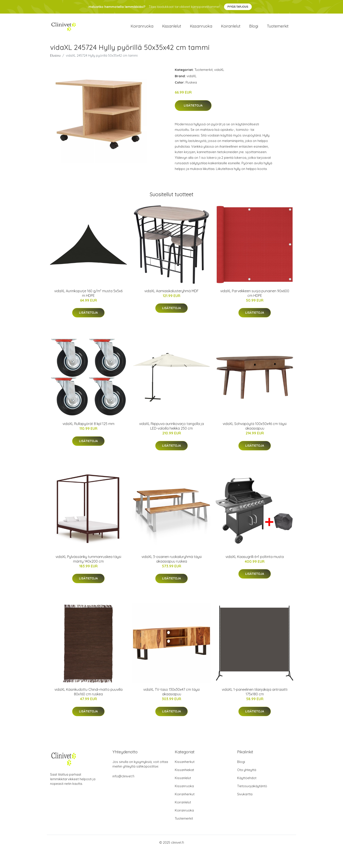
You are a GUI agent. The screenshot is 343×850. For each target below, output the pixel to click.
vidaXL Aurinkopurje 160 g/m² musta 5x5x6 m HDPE (88, 293)
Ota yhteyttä (246, 770)
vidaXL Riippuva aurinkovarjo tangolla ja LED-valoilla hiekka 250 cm (171, 426)
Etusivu (55, 55)
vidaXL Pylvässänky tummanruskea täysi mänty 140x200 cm (88, 558)
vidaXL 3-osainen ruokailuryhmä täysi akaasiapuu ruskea (172, 558)
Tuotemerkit (278, 26)
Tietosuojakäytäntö (252, 786)
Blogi (253, 26)
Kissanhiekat (184, 770)
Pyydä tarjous (238, 6)
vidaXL (219, 70)
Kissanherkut (184, 762)
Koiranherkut (184, 794)
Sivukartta (244, 794)
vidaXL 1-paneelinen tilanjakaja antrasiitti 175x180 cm (254, 691)
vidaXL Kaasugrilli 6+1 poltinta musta (255, 556)
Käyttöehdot (246, 778)
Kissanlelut (171, 26)
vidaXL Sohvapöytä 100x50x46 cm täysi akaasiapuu (255, 426)
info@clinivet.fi (123, 776)
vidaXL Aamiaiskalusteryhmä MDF (171, 291)
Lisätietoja (193, 105)
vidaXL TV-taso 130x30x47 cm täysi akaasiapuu (171, 691)
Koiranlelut (230, 26)
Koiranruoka (142, 26)
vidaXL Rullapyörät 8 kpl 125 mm (88, 424)
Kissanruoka (201, 26)
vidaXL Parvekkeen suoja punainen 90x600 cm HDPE (254, 293)
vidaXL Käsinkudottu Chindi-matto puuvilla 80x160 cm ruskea (88, 691)
